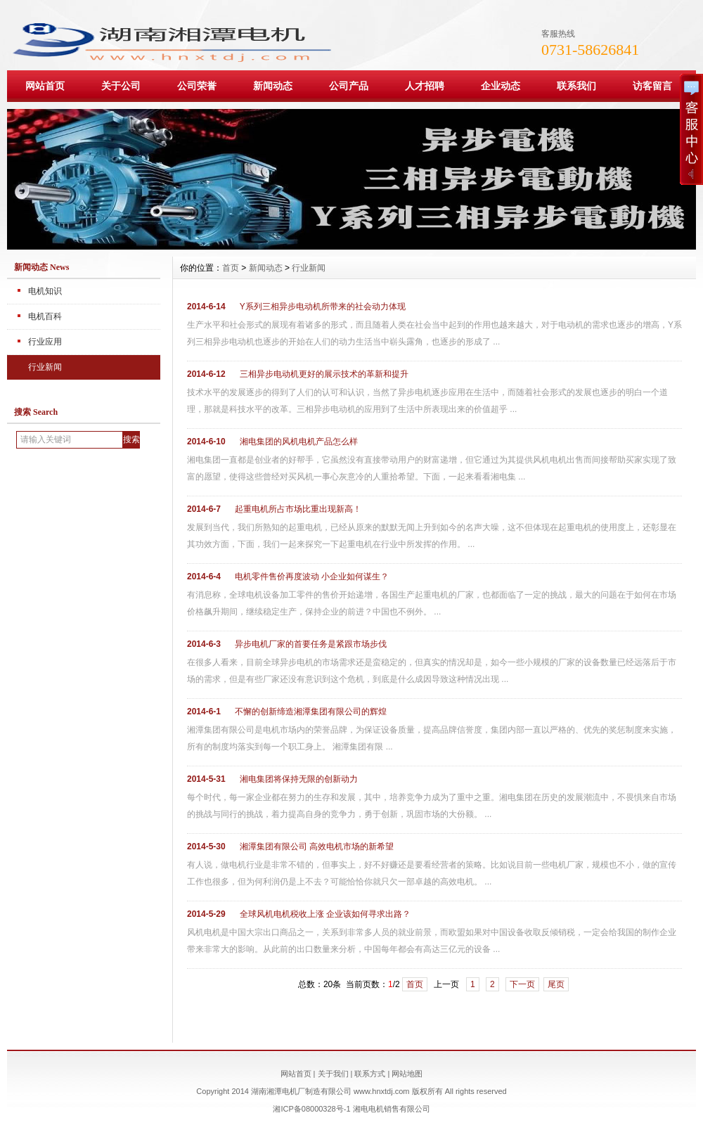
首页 (230, 268)
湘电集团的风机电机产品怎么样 (299, 441)
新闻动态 (272, 85)
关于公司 (121, 85)
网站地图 (407, 1073)
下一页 (522, 984)
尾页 (556, 984)
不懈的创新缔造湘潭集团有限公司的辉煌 (311, 711)
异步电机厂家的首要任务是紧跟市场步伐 (311, 644)
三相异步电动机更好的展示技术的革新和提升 (324, 374)
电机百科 (45, 316)
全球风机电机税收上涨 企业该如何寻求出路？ (325, 914)
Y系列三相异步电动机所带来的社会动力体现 (323, 306)
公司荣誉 (197, 85)
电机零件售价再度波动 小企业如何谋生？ (312, 576)
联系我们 (576, 85)
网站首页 (45, 85)
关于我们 (333, 1073)
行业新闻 (45, 367)
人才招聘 (424, 85)
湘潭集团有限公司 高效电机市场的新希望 (317, 846)
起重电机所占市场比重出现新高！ (298, 509)
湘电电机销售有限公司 (391, 1109)
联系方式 (369, 1073)
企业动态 (500, 85)
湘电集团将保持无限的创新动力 (299, 779)
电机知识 (45, 291)
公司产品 (348, 85)
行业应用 (45, 342)
